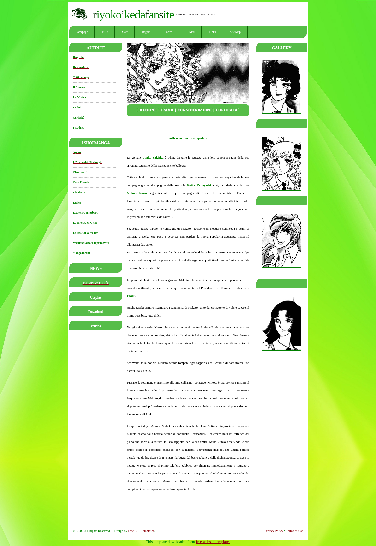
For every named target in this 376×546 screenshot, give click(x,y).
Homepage (81, 32)
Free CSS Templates (141, 531)
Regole (146, 32)
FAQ (105, 32)
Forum (168, 32)
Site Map (235, 32)
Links (212, 32)
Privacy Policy (273, 531)
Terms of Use (294, 531)
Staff (125, 32)
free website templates (213, 542)
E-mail (191, 32)
